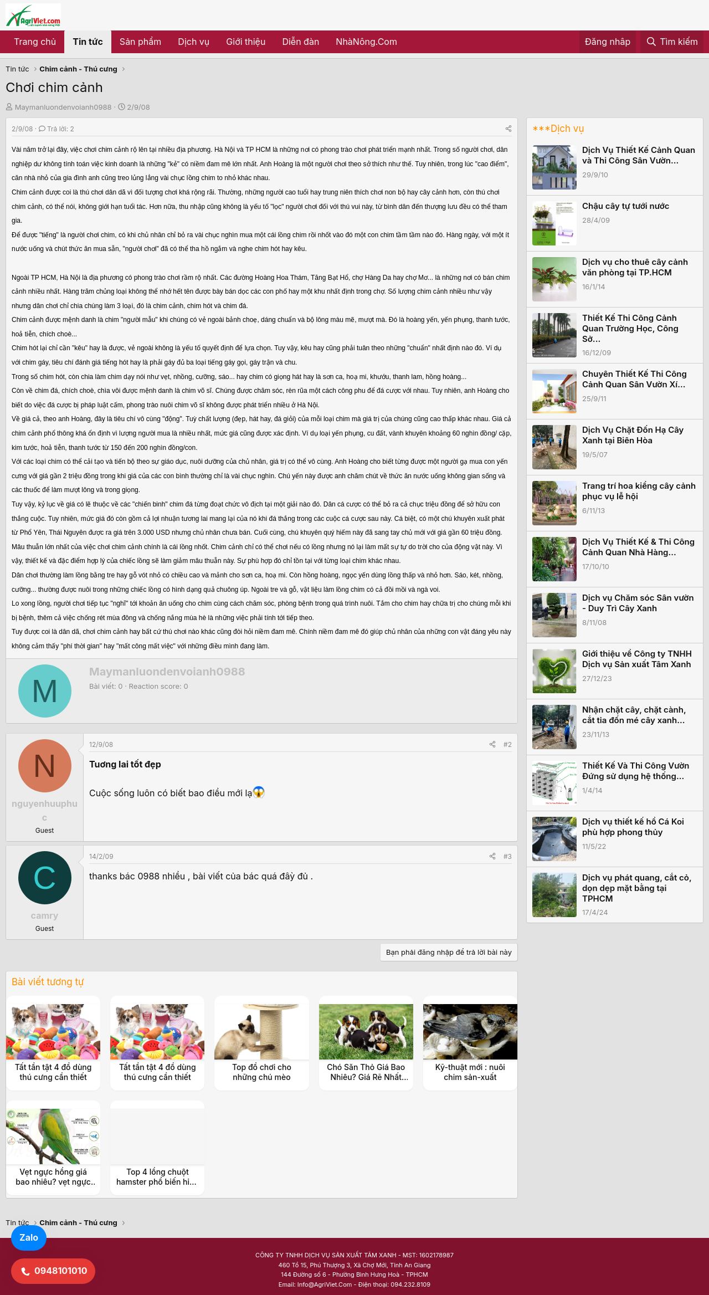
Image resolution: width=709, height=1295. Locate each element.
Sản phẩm (140, 41)
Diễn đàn (300, 41)
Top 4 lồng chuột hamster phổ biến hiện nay (157, 1181)
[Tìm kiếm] (671, 42)
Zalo (28, 1237)
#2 (508, 744)
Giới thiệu (245, 41)
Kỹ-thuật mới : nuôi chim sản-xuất (470, 1072)
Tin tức (88, 41)
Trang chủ (35, 41)
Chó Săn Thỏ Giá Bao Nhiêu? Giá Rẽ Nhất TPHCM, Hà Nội (366, 1077)
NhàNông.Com (366, 41)
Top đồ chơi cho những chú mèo (261, 1072)
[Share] (508, 129)
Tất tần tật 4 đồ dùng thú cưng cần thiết (53, 1072)
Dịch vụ (193, 41)
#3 (508, 856)
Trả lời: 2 (56, 129)
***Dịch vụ (558, 128)
